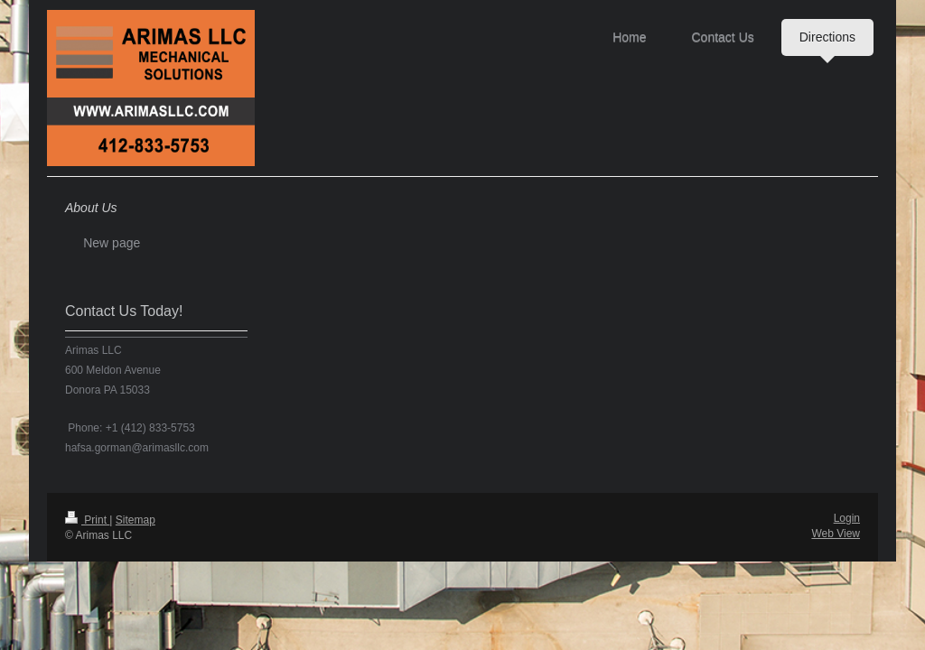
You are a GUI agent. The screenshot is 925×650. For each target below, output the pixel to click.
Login (847, 518)
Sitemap (135, 520)
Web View (835, 533)
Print (87, 520)
